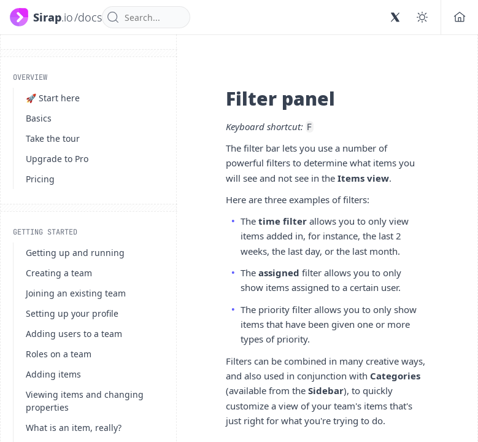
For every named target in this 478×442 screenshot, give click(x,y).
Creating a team (59, 273)
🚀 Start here (53, 98)
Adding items (53, 374)
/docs (88, 17)
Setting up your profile (72, 313)
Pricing (40, 179)
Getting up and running (75, 252)
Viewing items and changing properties (85, 401)
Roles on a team (58, 354)
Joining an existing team (76, 293)
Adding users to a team (74, 333)
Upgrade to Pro (57, 159)
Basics (39, 118)
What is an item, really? (73, 427)
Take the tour (53, 138)
